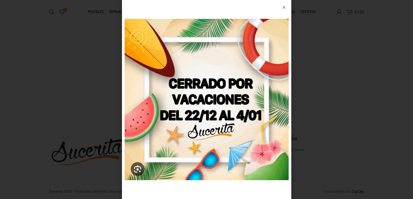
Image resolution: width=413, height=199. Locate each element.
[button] (284, 7)
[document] (206, 99)
